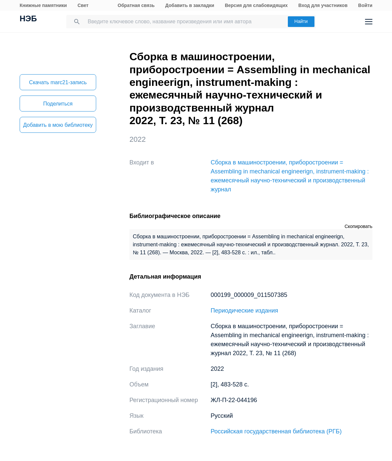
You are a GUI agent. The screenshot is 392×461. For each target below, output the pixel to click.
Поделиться (58, 104)
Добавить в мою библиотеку (58, 125)
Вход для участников (323, 5)
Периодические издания (244, 310)
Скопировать (358, 226)
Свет (83, 5)
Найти (301, 21)
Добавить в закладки (189, 5)
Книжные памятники (43, 5)
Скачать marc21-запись (58, 82)
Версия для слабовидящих (256, 5)
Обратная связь (136, 5)
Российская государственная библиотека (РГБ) (276, 431)
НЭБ (28, 19)
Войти (365, 5)
